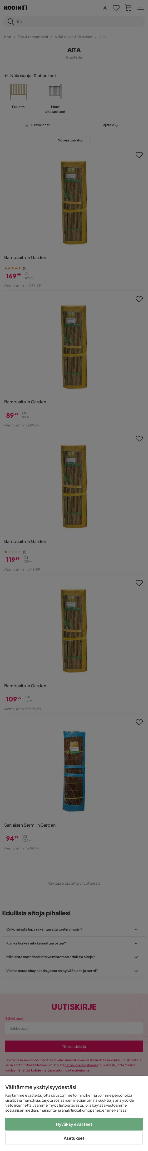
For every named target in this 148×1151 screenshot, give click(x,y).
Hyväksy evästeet (74, 1124)
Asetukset (74, 1138)
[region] (74, 1113)
